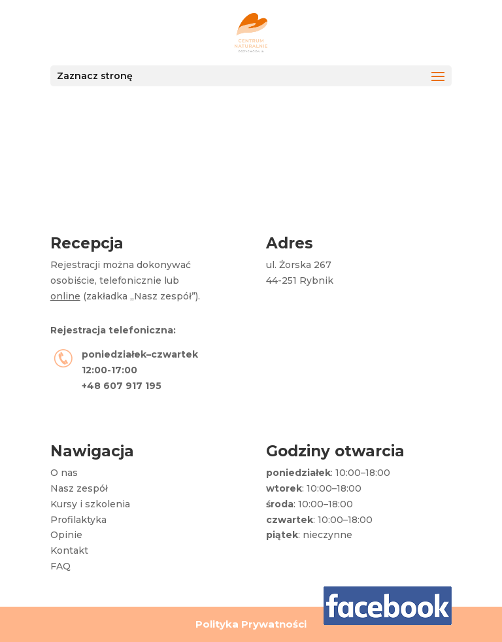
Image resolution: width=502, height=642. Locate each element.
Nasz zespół (79, 488)
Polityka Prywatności (251, 624)
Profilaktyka (78, 520)
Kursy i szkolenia (90, 504)
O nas (64, 473)
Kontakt (69, 550)
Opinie (66, 535)
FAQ (60, 566)
